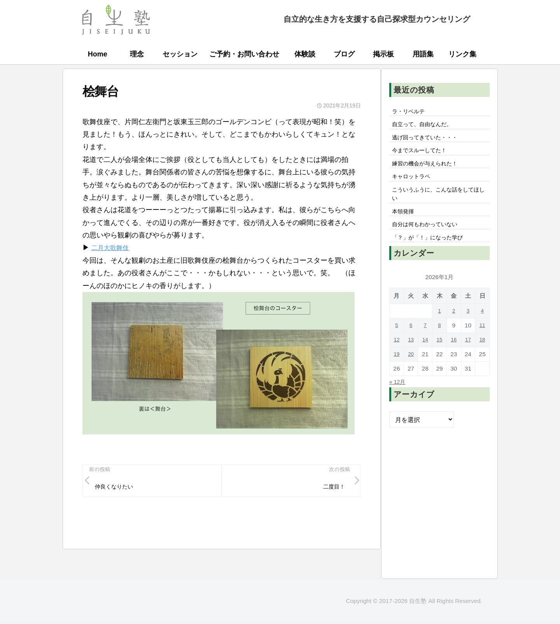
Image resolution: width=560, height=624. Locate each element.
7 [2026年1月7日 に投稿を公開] (425, 339)
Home (97, 54)
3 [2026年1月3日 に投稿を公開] (468, 325)
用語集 (423, 54)
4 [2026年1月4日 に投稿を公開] (482, 325)
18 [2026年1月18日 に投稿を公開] (482, 354)
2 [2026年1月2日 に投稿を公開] (453, 325)
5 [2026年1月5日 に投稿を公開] (397, 339)
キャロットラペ (414, 183)
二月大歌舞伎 (112, 247)
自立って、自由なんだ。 (426, 126)
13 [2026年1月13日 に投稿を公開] (411, 354)
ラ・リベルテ (411, 111)
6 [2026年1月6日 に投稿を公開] (411, 339)
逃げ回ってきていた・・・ (429, 140)
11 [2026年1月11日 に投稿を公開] (482, 339)
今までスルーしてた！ (423, 154)
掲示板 (383, 54)
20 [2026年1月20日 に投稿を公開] (411, 368)
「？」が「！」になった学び (432, 251)
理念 (137, 54)
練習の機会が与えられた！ (429, 168)
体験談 (304, 54)
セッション (180, 54)
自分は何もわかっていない (429, 236)
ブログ (344, 54)
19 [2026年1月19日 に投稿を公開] (396, 368)
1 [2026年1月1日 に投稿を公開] (439, 325)
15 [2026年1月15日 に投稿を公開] (439, 354)
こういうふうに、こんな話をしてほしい (439, 202)
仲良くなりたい (117, 487)
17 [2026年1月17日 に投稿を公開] (468, 354)
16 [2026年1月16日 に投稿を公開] (453, 354)
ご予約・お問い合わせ (244, 54)
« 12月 (398, 395)
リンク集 (462, 54)
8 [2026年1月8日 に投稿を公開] (439, 339)
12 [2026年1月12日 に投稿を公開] (396, 354)
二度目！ (331, 487)
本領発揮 (404, 222)
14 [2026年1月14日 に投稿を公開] (425, 354)
